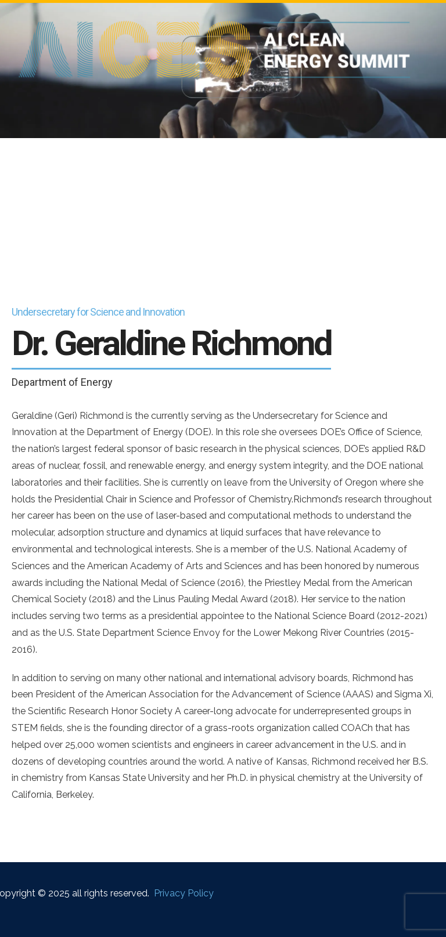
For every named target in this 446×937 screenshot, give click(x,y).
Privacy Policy (184, 893)
